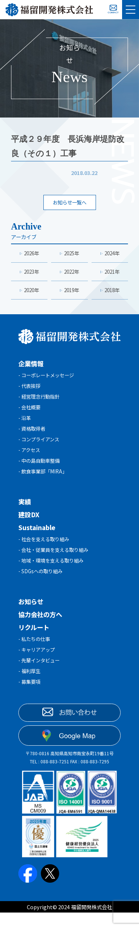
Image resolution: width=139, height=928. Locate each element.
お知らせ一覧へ (69, 203)
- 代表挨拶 (30, 390)
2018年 (111, 293)
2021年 (111, 273)
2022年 (71, 273)
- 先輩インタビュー (40, 675)
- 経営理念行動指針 (40, 401)
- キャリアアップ (38, 664)
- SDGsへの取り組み (41, 584)
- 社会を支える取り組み (45, 550)
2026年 (31, 254)
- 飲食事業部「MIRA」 (44, 481)
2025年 (71, 254)
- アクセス (30, 458)
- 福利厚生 (30, 687)
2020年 (31, 293)
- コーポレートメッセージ (48, 378)
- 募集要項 (30, 698)
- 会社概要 (30, 413)
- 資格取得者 (32, 436)
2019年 (71, 293)
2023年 (31, 273)
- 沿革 (25, 424)
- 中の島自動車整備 (40, 470)
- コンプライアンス (40, 447)
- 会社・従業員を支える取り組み (56, 561)
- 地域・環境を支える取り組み (53, 573)
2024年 (111, 254)
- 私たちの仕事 (35, 652)
